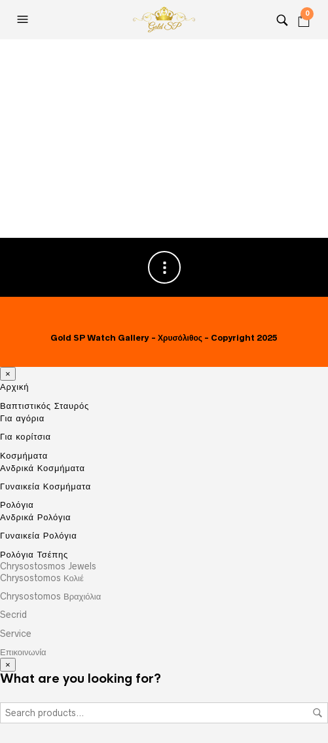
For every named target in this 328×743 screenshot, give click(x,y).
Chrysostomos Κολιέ (42, 578)
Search (317, 713)
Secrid (13, 614)
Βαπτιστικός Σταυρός (44, 405)
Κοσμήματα (24, 455)
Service (15, 633)
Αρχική (14, 386)
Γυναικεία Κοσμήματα (45, 486)
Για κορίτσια (25, 436)
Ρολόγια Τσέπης (34, 554)
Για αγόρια (22, 418)
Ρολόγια (17, 504)
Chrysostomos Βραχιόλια (50, 596)
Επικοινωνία (23, 652)
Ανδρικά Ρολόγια (35, 517)
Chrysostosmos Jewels (48, 566)
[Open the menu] (24, 19)
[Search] (282, 19)
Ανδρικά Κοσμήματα (42, 468)
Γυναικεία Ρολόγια (38, 535)
